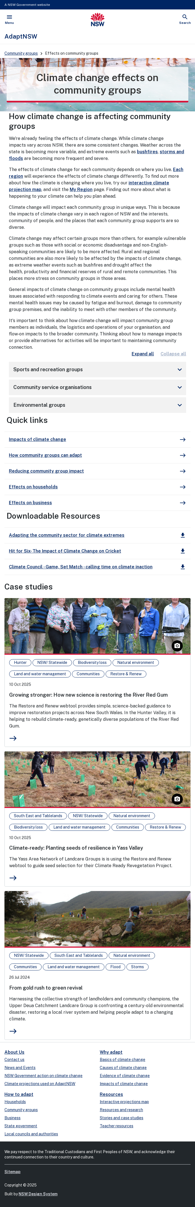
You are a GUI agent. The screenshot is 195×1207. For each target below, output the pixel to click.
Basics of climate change (122, 1059)
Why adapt (111, 1052)
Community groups (21, 53)
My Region (81, 189)
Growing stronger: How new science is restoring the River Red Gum (88, 695)
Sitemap (12, 1172)
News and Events (20, 1067)
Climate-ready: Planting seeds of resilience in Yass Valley (76, 848)
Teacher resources (116, 1126)
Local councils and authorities (31, 1134)
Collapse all (173, 354)
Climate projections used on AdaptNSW (39, 1083)
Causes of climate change (123, 1067)
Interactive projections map (124, 1102)
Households (15, 1102)
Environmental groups (98, 405)
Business (12, 1118)
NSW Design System (38, 1194)
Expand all (143, 354)
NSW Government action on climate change (43, 1075)
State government (20, 1126)
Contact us (14, 1059)
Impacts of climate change (124, 1083)
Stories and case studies (121, 1118)
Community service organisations (98, 387)
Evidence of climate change (125, 1075)
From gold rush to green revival (45, 988)
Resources (111, 1094)
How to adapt (18, 1094)
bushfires (147, 151)
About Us (14, 1052)
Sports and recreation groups (98, 369)
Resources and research (121, 1110)
